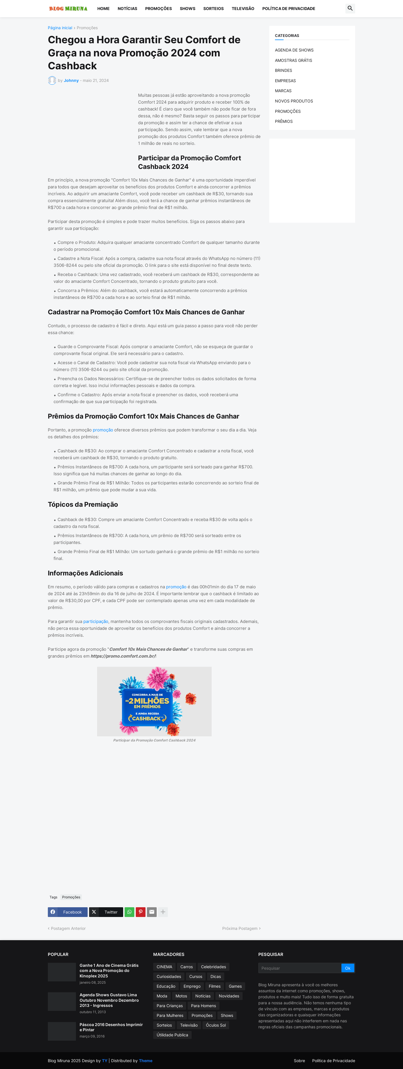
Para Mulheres (170, 1015)
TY (104, 1060)
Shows (187, 8)
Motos (181, 995)
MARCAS (283, 90)
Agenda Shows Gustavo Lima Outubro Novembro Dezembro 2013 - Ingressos (109, 999)
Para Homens (203, 1005)
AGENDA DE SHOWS (294, 50)
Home (103, 8)
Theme (145, 1060)
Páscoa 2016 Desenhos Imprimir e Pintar (111, 1027)
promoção (103, 430)
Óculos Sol (216, 1025)
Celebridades (213, 966)
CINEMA (164, 966)
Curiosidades (169, 976)
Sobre (299, 1060)
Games (235, 986)
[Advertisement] (91, 127)
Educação (166, 986)
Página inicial (60, 28)
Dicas (216, 976)
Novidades (229, 995)
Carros (186, 966)
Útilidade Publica (172, 1034)
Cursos (195, 976)
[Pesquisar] (300, 968)
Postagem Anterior (68, 928)
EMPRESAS (285, 80)
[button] (350, 8)
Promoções (158, 8)
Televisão (243, 8)
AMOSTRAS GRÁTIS (293, 60)
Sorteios (213, 8)
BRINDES (283, 70)
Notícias (127, 8)
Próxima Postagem (239, 928)
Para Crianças (170, 1005)
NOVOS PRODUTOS (294, 100)
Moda (162, 995)
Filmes (215, 986)
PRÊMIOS (284, 121)
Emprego (192, 986)
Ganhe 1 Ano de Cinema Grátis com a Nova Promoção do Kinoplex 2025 (109, 970)
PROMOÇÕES (288, 111)
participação (95, 621)
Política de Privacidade (288, 8)
